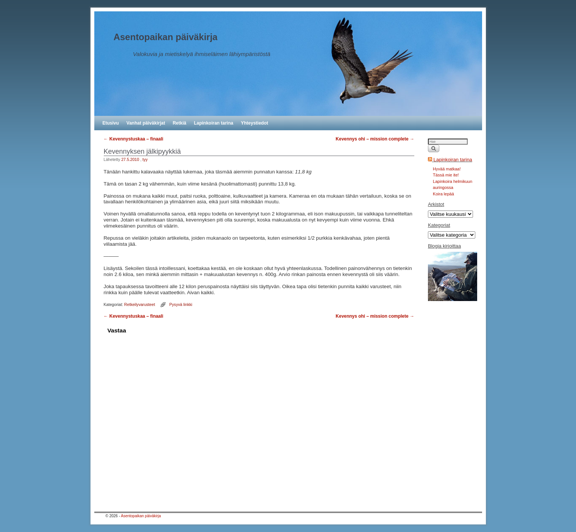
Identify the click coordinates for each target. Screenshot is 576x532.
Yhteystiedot (254, 123)
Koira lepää (443, 194)
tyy (145, 159)
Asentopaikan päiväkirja (166, 37)
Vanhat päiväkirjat (145, 123)
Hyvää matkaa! (446, 169)
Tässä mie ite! (446, 175)
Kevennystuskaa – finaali (134, 139)
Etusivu (111, 123)
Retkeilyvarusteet (139, 304)
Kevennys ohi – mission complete (375, 139)
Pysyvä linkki (180, 304)
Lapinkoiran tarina (213, 123)
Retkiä (179, 123)
